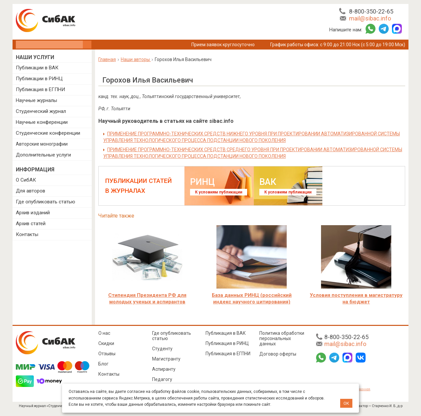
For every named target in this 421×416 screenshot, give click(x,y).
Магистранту (166, 359)
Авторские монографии (42, 144)
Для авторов (30, 191)
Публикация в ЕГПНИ (40, 89)
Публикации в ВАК (37, 68)
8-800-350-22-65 (371, 11)
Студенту (162, 348)
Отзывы (106, 353)
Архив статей (31, 223)
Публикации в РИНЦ (39, 79)
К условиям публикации (218, 192)
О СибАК (26, 180)
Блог (103, 363)
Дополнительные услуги (43, 155)
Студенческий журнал (41, 111)
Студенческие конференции (48, 133)
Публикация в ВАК (226, 333)
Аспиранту (164, 369)
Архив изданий (33, 213)
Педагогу (162, 379)
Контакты (27, 234)
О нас (104, 333)
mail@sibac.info (370, 18)
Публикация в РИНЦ (227, 343)
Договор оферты (277, 354)
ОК (346, 403)
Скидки (106, 343)
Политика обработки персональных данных (281, 338)
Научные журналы (36, 100)
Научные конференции (42, 122)
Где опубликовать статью (45, 202)
